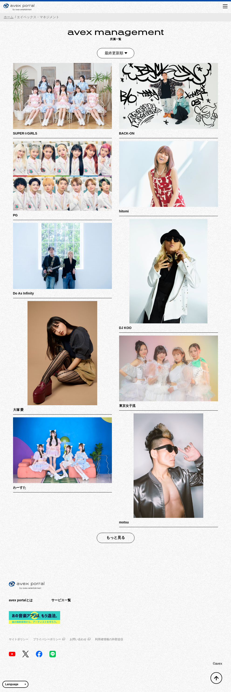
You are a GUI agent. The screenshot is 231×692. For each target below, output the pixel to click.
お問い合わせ (80, 639)
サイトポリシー (18, 639)
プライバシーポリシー (49, 639)
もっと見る (115, 538)
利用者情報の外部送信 (109, 639)
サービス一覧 (61, 600)
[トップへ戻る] (216, 678)
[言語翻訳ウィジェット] (15, 684)
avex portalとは (21, 600)
